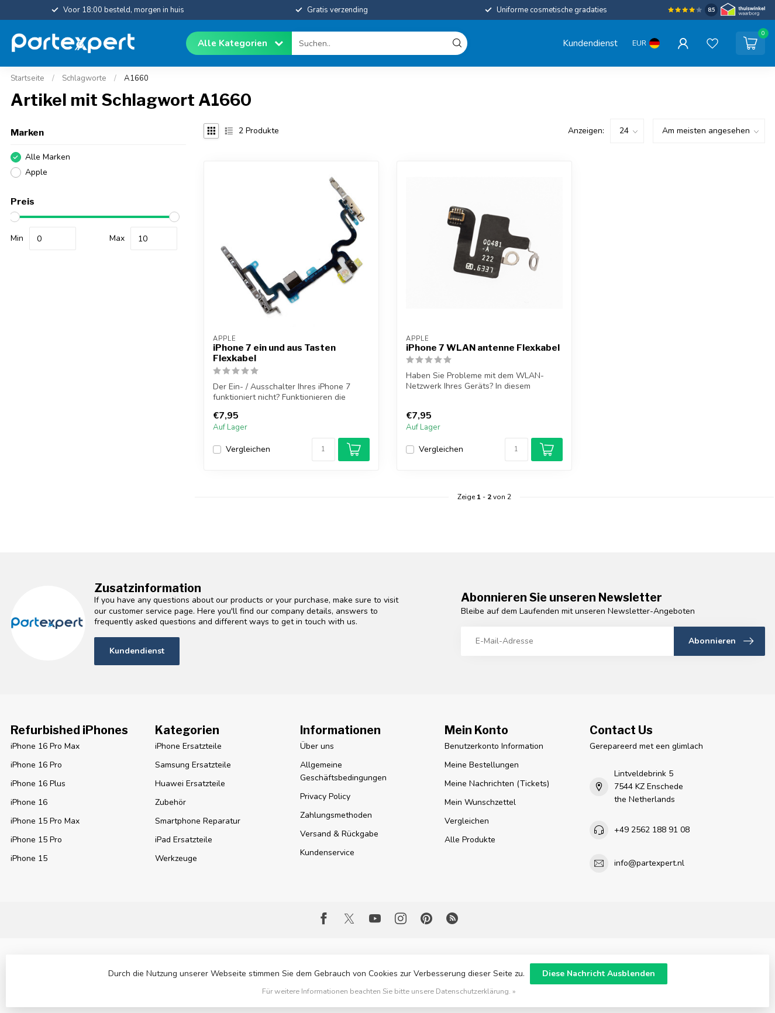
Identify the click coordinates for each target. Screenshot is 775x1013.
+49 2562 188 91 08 (652, 829)
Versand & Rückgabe (339, 833)
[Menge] (323, 449)
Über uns (317, 746)
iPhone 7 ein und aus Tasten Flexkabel (274, 353)
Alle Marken (47, 157)
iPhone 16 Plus (38, 783)
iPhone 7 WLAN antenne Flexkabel (483, 348)
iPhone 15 (29, 858)
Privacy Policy (325, 796)
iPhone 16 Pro (36, 764)
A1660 (136, 78)
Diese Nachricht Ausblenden (598, 973)
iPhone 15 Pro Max (45, 821)
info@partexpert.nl (649, 863)
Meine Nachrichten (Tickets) (497, 783)
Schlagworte (84, 78)
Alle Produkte (470, 839)
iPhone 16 (29, 802)
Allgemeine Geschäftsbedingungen (343, 771)
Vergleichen (248, 449)
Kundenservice (327, 852)
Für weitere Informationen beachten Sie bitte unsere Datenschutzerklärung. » (389, 991)
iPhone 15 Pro (36, 839)
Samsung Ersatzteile (193, 764)
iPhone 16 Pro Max (45, 746)
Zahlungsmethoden (336, 815)
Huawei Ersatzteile (190, 783)
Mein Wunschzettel (480, 802)
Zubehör (170, 802)
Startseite (27, 78)
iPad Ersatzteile (183, 839)
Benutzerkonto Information (494, 746)
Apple (36, 172)
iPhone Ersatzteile (188, 746)
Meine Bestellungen (482, 764)
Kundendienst (590, 43)
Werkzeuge (176, 858)
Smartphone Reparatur (197, 821)
